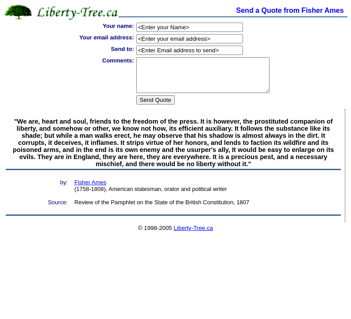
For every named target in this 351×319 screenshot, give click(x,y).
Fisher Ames (90, 189)
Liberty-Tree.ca (193, 234)
